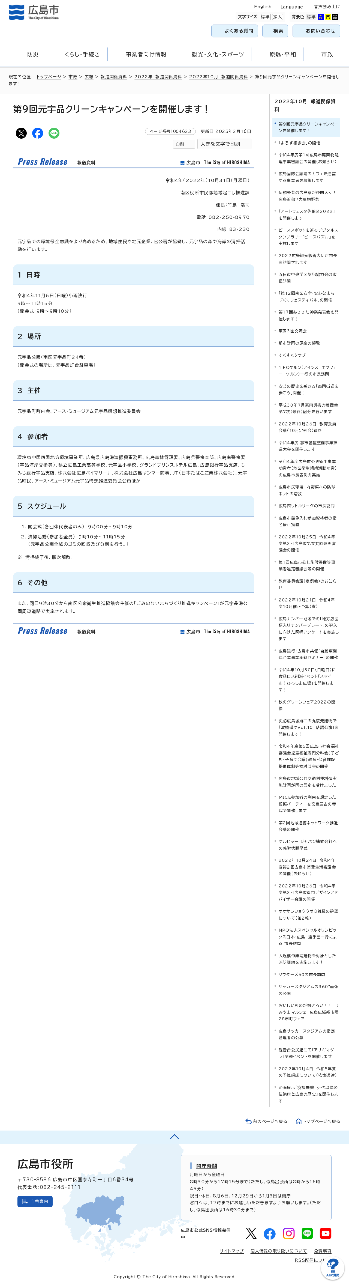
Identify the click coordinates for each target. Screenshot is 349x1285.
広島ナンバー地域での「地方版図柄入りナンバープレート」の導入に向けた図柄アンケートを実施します (309, 628)
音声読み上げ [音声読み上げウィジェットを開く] (327, 7)
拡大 (277, 16)
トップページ (49, 77)
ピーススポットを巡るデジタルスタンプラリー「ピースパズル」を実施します (308, 236)
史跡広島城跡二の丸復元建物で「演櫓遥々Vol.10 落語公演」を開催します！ (309, 727)
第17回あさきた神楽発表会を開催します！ (309, 315)
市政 (73, 77)
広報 (89, 77)
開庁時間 (206, 1165)
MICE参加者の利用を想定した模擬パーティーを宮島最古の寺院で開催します (307, 803)
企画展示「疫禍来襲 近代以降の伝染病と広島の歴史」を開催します (308, 1094)
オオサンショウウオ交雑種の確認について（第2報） (308, 914)
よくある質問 (239, 30)
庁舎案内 (39, 1201)
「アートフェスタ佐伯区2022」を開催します (307, 214)
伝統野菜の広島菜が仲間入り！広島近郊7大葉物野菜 (307, 195)
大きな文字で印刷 (220, 144)
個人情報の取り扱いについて (279, 1251)
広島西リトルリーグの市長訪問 (307, 505)
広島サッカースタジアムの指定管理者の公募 (307, 1034)
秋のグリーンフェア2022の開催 (307, 705)
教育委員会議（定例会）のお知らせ (308, 584)
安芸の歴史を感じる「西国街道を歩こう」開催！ (309, 389)
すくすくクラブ (292, 355)
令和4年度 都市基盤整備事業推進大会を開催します (308, 445)
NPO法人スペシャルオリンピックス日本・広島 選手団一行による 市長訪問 (308, 937)
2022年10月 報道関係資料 (218, 77)
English (263, 7)
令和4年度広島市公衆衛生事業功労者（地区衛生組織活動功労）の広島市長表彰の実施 (308, 468)
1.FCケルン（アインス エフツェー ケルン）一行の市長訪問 (308, 370)
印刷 (180, 144)
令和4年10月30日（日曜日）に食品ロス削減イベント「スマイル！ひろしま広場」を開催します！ (307, 679)
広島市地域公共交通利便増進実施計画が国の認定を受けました (308, 781)
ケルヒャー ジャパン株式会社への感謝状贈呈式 (308, 844)
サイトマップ (232, 1251)
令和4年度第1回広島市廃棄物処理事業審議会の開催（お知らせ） (309, 158)
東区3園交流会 (293, 331)
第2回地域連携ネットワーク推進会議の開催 (308, 826)
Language (292, 7)
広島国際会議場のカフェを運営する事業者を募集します (307, 176)
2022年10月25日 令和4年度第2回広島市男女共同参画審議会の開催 (307, 543)
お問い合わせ (321, 30)
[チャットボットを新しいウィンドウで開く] (332, 1279)
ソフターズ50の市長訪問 (302, 974)
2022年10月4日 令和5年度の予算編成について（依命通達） (308, 1071)
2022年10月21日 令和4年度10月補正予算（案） (307, 603)
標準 (265, 16)
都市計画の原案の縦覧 (299, 343)
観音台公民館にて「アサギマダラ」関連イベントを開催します (306, 1053)
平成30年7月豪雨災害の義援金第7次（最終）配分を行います (308, 408)
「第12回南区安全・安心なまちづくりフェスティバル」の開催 (307, 296)
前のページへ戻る (268, 1121)
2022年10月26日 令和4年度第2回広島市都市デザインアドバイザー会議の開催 (308, 892)
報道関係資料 (114, 77)
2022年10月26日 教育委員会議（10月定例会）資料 (307, 427)
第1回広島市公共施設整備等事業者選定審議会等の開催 (307, 565)
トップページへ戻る (321, 1121)
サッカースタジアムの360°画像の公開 (308, 990)
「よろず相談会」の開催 (299, 143)
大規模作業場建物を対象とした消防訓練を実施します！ (307, 958)
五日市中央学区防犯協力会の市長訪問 (308, 277)
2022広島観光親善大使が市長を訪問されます (308, 259)
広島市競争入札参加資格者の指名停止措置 (308, 521)
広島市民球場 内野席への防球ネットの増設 (307, 490)
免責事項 (323, 1251)
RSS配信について (313, 1260)
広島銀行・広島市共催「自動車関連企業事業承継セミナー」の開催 (308, 654)
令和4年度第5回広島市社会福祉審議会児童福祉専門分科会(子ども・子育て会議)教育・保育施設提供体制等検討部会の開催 (309, 756)
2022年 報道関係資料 (158, 77)
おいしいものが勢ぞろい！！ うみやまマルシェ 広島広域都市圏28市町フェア (309, 1012)
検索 (278, 30)
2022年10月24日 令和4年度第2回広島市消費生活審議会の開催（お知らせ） (307, 867)
